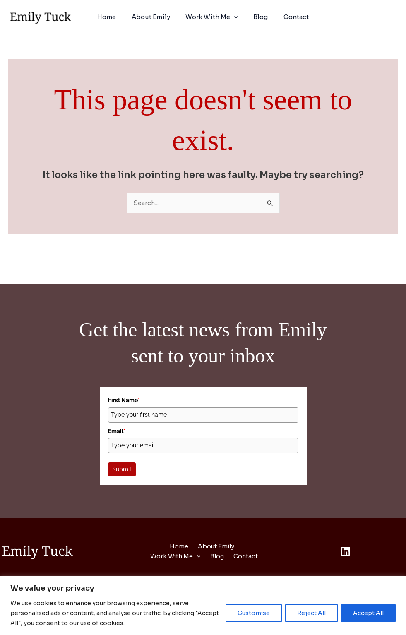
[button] (234, 16)
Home (112, 17)
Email (116, 431)
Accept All (368, 613)
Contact (290, 17)
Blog (257, 17)
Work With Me (211, 16)
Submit (122, 469)
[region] (203, 605)
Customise (254, 613)
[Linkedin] (345, 552)
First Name (124, 400)
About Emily (154, 17)
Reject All (311, 613)
